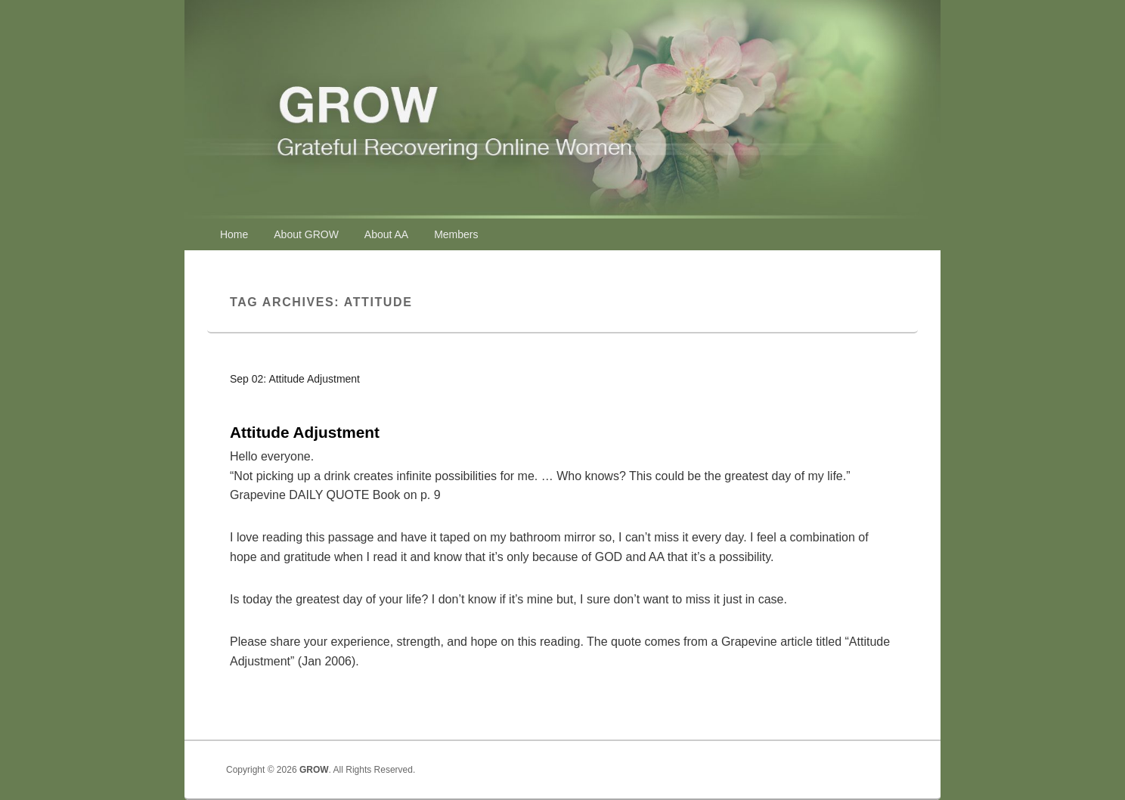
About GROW (306, 234)
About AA (386, 234)
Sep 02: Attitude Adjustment (295, 379)
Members (456, 234)
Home (234, 234)
